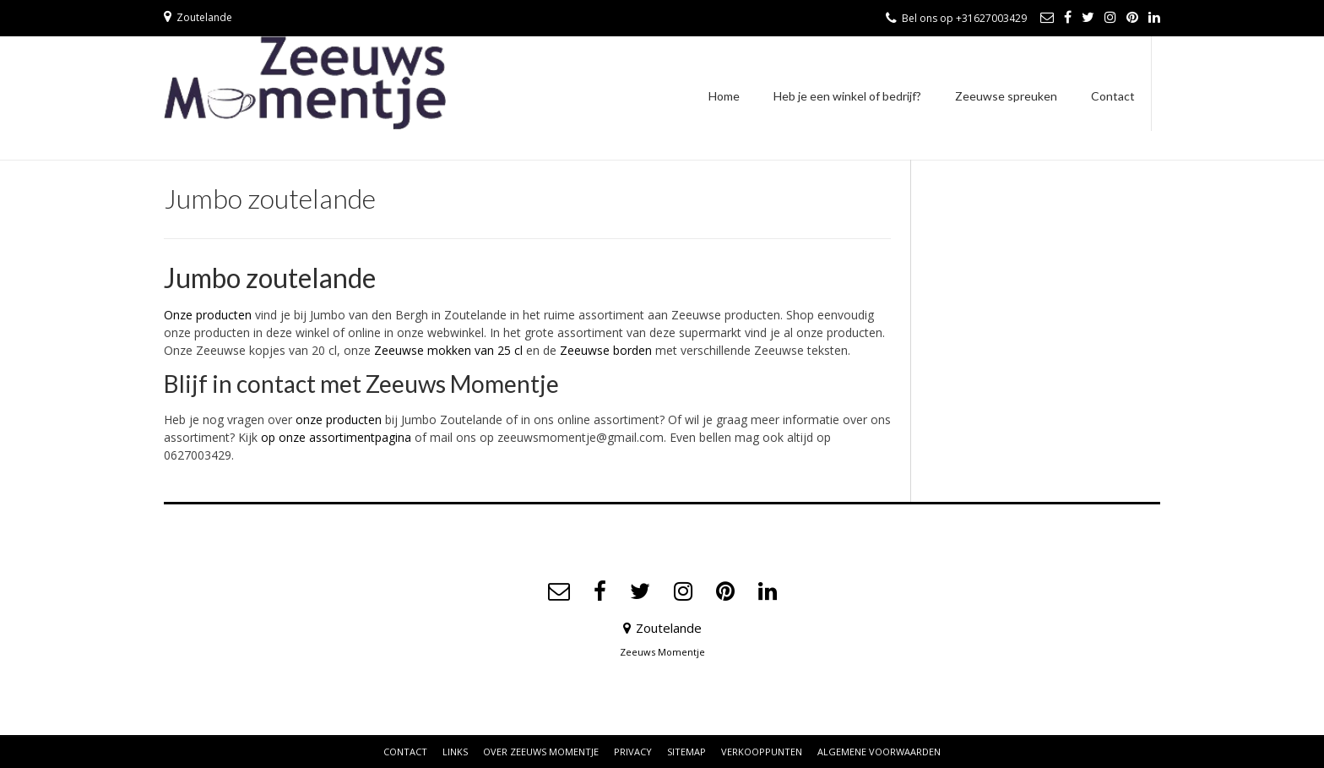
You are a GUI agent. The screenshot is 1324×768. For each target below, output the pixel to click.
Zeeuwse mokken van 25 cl (448, 350)
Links (455, 751)
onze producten (339, 419)
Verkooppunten (761, 751)
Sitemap (686, 751)
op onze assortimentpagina (336, 437)
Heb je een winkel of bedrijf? (847, 96)
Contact (1113, 96)
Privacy (633, 751)
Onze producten (208, 315)
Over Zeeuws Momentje (541, 751)
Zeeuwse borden (606, 350)
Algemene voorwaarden (879, 751)
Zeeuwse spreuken (1006, 96)
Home (724, 96)
